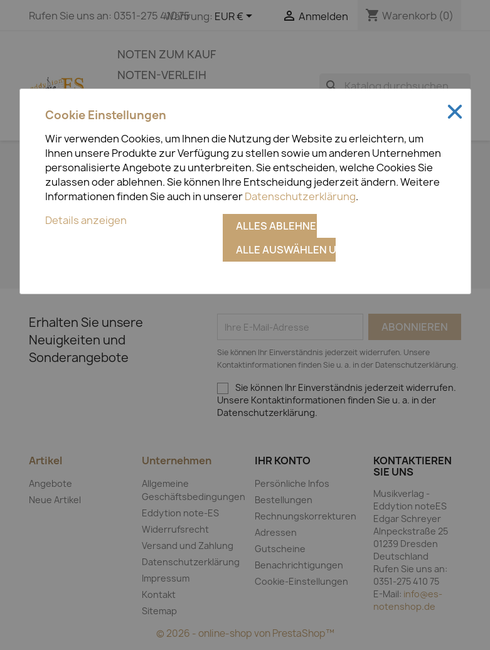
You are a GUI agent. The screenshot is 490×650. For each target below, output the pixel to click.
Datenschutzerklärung (300, 196)
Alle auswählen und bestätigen (286, 250)
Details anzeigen (86, 220)
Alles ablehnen (276, 226)
